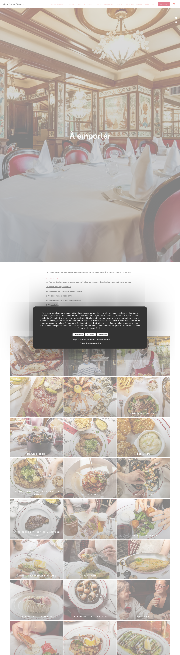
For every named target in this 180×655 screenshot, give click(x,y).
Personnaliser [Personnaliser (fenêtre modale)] (102, 335)
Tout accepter (78, 335)
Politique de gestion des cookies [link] (90, 343)
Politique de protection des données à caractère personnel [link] (91, 339)
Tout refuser (90, 335)
